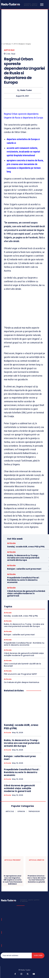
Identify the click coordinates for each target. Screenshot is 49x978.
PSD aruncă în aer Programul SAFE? (20, 674)
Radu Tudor (26, 90)
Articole (9, 50)
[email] (16, 955)
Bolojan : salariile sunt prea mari (24, 568)
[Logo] (20, 4)
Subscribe (38, 955)
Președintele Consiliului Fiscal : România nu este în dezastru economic (23, 580)
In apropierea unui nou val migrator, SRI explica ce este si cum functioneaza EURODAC (12, 880)
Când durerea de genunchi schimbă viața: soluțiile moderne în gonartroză (26, 593)
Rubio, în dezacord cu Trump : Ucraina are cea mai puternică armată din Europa (23, 557)
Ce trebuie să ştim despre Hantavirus (21, 682)
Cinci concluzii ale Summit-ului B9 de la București (22, 664)
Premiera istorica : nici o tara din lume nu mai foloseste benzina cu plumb (36, 879)
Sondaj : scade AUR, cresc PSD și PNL (26, 546)
